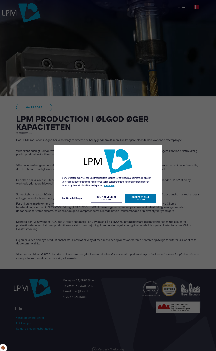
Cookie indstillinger (72, 198)
